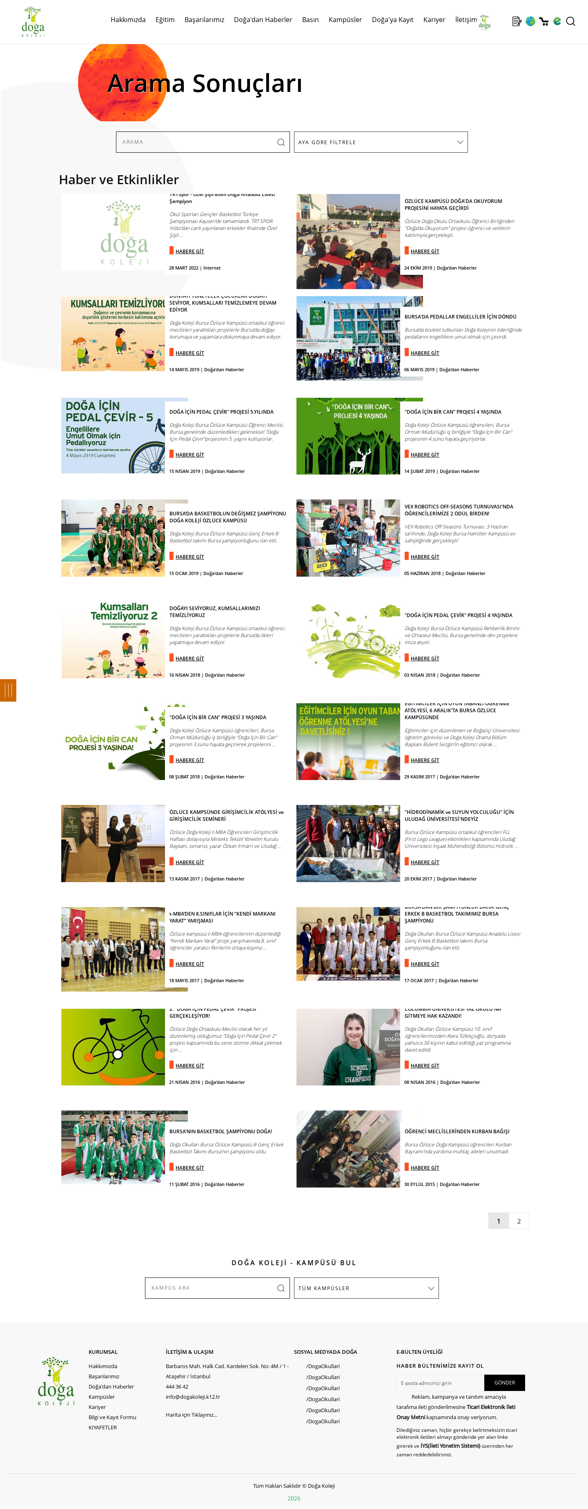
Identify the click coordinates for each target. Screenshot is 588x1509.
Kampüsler (345, 19)
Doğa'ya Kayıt (393, 19)
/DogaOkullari (323, 1366)
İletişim (466, 19)
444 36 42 (177, 1386)
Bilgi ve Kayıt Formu (112, 1417)
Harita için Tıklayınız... (191, 1414)
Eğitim (165, 19)
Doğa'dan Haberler (263, 19)
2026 (294, 1498)
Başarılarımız (204, 19)
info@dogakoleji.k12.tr (193, 1396)
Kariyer (434, 19)
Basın (310, 19)
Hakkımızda (128, 19)
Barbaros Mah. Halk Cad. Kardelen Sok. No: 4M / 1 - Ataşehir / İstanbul (227, 1371)
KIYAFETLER (103, 1427)
